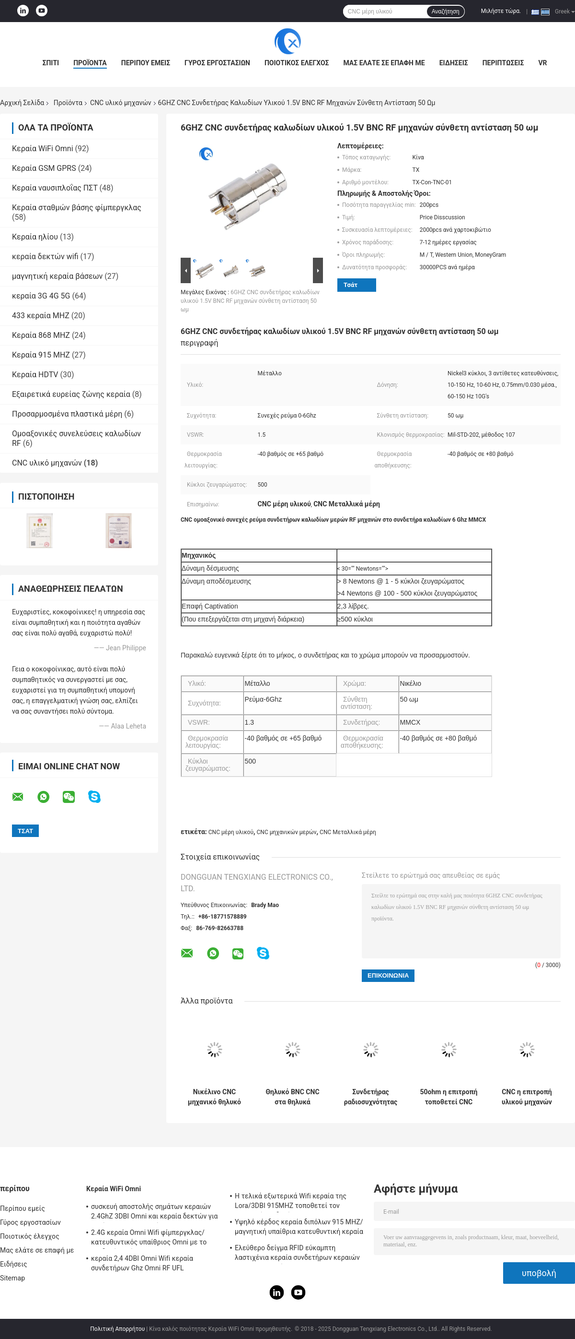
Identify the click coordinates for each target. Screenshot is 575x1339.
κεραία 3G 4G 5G (41, 295)
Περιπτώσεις (503, 63)
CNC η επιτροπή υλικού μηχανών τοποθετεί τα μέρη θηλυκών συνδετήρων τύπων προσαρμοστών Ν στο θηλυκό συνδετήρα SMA (527, 1097)
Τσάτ (350, 284)
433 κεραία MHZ (40, 315)
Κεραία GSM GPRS (44, 168)
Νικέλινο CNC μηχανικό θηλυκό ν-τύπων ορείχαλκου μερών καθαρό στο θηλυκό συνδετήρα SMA (214, 1097)
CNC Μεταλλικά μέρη (348, 832)
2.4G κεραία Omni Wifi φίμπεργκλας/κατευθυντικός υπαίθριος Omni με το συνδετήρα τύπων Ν (149, 1239)
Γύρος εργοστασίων (217, 63)
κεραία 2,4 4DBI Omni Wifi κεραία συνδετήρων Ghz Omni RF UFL (142, 1263)
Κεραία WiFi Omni (42, 148)
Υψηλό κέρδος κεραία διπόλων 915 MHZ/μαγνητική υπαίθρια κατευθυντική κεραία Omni (299, 1228)
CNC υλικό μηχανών (120, 103)
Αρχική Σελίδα (22, 103)
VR (542, 63)
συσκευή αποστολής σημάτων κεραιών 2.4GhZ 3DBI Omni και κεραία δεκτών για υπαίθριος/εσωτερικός (154, 1213)
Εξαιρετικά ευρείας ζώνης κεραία (71, 394)
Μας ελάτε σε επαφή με (384, 63)
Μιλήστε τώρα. (501, 11)
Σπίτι (50, 63)
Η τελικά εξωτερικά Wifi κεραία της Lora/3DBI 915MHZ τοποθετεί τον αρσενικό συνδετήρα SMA (290, 1202)
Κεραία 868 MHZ (41, 335)
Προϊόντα (90, 63)
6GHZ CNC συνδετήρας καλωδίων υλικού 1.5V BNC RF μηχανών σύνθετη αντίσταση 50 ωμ (250, 301)
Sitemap (12, 1278)
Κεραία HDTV (35, 374)
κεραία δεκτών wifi (45, 256)
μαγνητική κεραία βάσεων (57, 276)
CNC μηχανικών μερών (287, 832)
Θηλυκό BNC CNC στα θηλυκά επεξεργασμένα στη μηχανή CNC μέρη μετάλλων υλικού (292, 1097)
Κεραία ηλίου (35, 236)
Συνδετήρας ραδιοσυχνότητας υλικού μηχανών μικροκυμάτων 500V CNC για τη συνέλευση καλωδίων (371, 1097)
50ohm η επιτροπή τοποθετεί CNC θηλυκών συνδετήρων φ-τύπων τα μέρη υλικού (449, 1097)
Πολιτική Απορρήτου (117, 1329)
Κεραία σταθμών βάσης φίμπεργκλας (76, 207)
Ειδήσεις (453, 63)
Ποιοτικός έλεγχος (296, 63)
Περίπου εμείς (145, 63)
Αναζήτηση (446, 11)
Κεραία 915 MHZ (41, 354)
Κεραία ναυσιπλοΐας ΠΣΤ (55, 187)
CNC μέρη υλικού (230, 832)
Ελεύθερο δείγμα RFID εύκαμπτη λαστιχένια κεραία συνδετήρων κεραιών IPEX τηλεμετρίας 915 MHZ (297, 1254)
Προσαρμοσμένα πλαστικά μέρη (67, 413)
